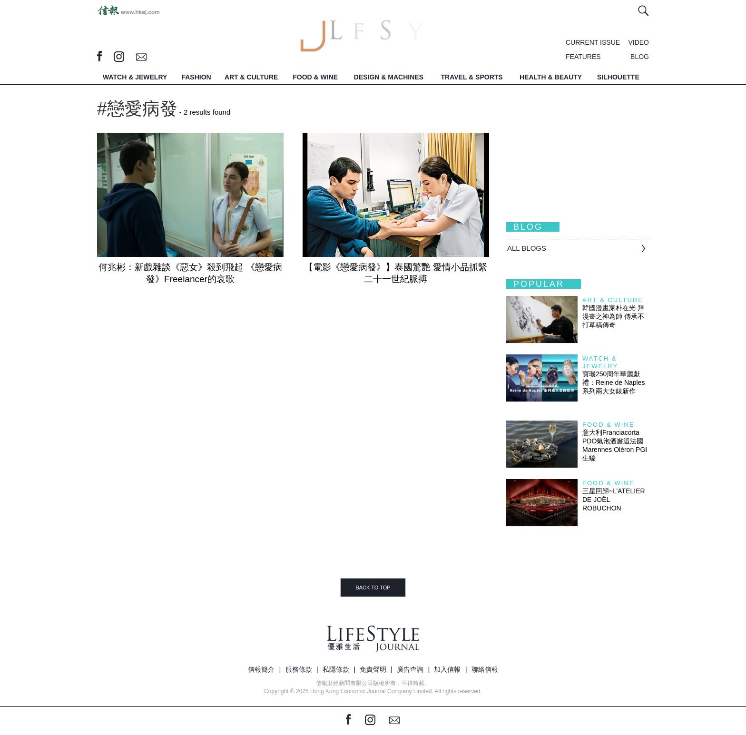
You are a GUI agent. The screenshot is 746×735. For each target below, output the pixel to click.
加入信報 (447, 669)
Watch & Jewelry (600, 362)
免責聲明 (373, 669)
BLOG (639, 56)
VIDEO (638, 42)
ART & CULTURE (251, 77)
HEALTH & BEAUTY (551, 77)
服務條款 (298, 669)
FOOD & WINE (315, 77)
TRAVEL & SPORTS (472, 77)
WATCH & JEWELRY (135, 77)
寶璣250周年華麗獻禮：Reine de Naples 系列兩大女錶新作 (613, 382)
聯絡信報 (484, 669)
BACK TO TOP (372, 587)
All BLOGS (526, 248)
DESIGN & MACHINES (388, 77)
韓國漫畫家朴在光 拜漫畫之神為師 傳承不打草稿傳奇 (613, 316)
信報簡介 (261, 669)
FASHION (196, 77)
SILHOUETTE (618, 77)
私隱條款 (336, 669)
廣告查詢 (410, 669)
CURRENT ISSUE (593, 42)
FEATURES (583, 56)
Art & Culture (612, 300)
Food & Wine (608, 424)
